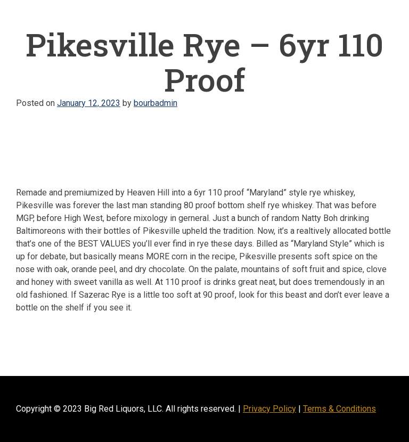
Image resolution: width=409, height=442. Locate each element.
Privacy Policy (269, 409)
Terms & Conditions (339, 409)
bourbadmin (155, 103)
